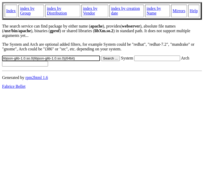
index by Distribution (57, 10)
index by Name (154, 10)
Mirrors (179, 11)
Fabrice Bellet (13, 86)
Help (194, 11)
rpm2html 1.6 (36, 77)
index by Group (27, 10)
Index (11, 11)
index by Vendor (90, 10)
